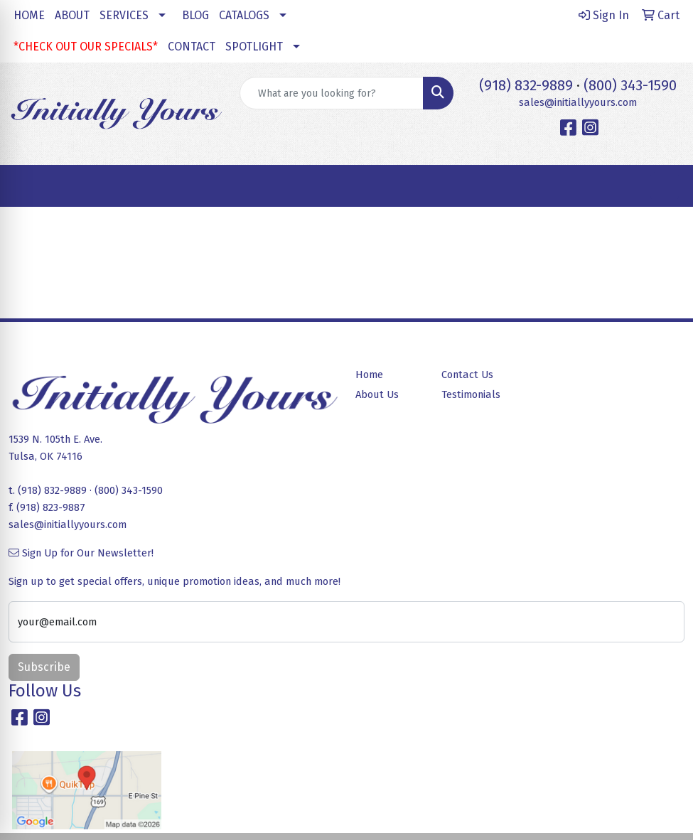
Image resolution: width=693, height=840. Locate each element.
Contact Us (467, 374)
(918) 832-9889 (526, 85)
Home (369, 374)
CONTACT (191, 46)
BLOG (195, 15)
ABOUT (72, 15)
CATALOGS (244, 15)
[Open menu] (664, 186)
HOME (29, 15)
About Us (377, 394)
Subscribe (44, 667)
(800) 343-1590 (630, 85)
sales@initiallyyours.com (578, 102)
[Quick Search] (332, 93)
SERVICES (124, 15)
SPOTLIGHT (254, 46)
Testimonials (470, 394)
